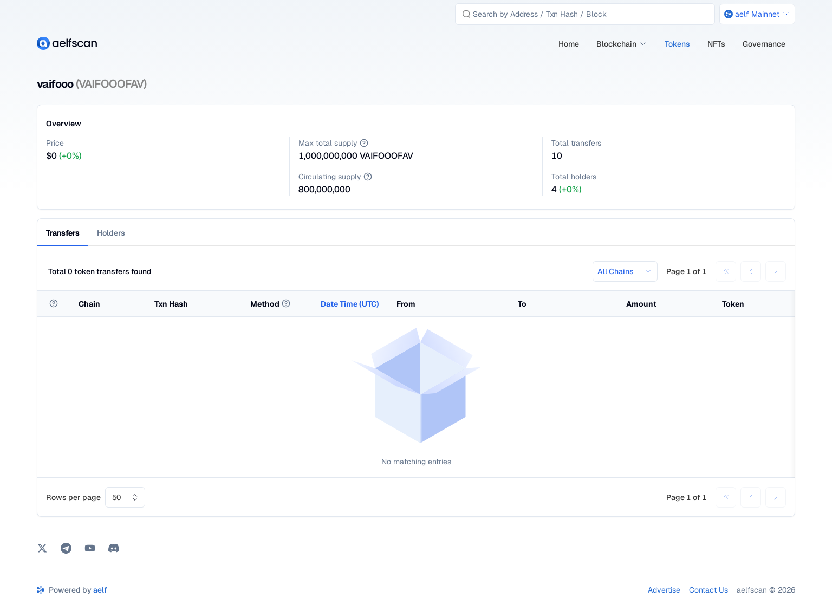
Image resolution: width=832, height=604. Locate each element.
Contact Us (708, 590)
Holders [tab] (111, 233)
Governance (764, 44)
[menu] (672, 43)
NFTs (716, 44)
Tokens (677, 44)
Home (568, 44)
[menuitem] (569, 44)
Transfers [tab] (63, 233)
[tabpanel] (416, 385)
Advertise (664, 590)
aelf (100, 590)
